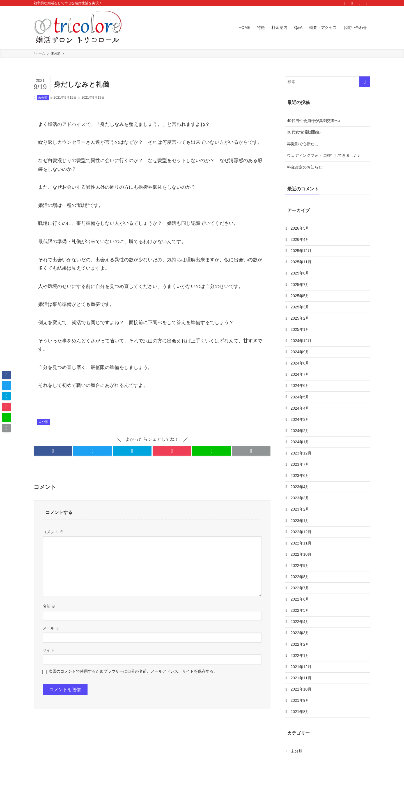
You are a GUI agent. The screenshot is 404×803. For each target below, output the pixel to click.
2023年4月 (300, 497)
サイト (48, 650)
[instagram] (344, 3)
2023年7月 (300, 473)
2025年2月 (300, 322)
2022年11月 (301, 555)
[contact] (359, 3)
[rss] (352, 3)
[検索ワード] (327, 81)
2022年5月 (300, 625)
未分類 (42, 97)
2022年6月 (300, 613)
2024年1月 (300, 450)
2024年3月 (300, 426)
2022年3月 (300, 648)
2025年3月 (300, 310)
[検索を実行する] (364, 81)
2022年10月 (301, 566)
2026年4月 (300, 240)
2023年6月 (300, 485)
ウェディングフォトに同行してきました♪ (323, 155)
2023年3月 (300, 508)
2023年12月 (301, 462)
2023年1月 (300, 531)
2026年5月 (300, 228)
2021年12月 (301, 683)
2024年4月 (300, 415)
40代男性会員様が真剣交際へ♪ (314, 120)
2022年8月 (300, 590)
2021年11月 (301, 695)
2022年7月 (300, 601)
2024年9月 (300, 356)
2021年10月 (301, 706)
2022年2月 (300, 660)
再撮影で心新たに (302, 144)
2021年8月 (300, 730)
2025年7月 (300, 287)
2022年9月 (300, 578)
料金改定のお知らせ (304, 167)
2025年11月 (301, 263)
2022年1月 (300, 671)
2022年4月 (300, 636)
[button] (53, 451)
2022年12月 (301, 543)
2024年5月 (300, 403)
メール (51, 628)
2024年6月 (300, 391)
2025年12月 (301, 252)
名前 (49, 606)
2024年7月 (300, 380)
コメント (53, 532)
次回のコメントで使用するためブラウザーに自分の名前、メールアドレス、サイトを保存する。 (133, 671)
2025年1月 (300, 333)
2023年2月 (300, 520)
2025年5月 (300, 298)
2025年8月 (300, 275)
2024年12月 (301, 345)
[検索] (366, 3)
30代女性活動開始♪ (304, 132)
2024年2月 (300, 438)
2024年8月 (300, 368)
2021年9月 (300, 718)
